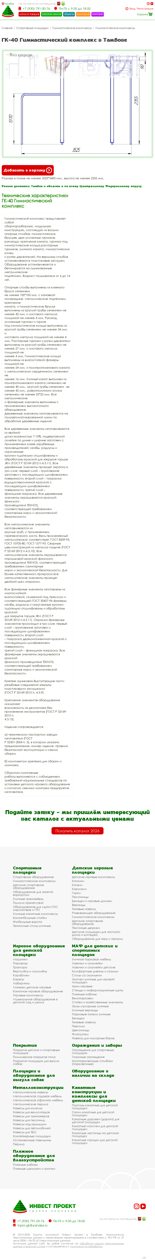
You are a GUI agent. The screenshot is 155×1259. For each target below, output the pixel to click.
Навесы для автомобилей (32, 1128)
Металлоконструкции (38, 1087)
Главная (7, 28)
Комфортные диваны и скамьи (95, 971)
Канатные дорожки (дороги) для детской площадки (95, 1120)
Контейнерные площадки (32, 1136)
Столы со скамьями (87, 975)
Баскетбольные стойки (30, 917)
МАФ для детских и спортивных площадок (95, 950)
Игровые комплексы (28, 995)
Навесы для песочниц (29, 1120)
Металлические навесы (30, 1092)
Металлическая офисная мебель (38, 1100)
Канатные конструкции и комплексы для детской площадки (94, 1094)
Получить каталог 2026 (77, 830)
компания (83, 14)
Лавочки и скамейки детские (93, 967)
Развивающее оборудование (93, 912)
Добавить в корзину (27, 170)
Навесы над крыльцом (29, 1124)
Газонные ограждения (88, 1056)
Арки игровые (82, 986)
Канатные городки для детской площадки (95, 1141)
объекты (69, 14)
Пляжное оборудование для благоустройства (34, 1155)
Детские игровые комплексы (93, 876)
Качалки (78, 880)
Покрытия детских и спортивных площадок (36, 1051)
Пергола (78, 1026)
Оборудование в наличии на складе (93, 1073)
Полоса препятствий (28, 902)
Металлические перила (30, 1104)
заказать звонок (51, 14)
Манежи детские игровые (32, 987)
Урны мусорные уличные (90, 1006)
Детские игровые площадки (92, 870)
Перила (18, 1144)
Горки (76, 892)
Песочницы (80, 896)
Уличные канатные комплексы (35, 913)
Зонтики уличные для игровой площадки (93, 981)
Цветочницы (80, 1030)
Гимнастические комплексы (72, 28)
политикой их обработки (86, 1246)
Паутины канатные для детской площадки (95, 1107)
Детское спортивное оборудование (28, 886)
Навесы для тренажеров (31, 1116)
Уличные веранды (85, 1010)
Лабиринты (21, 983)
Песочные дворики (86, 927)
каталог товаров (29, 14)
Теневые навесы (84, 908)
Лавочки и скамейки (87, 963)
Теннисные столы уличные (32, 925)
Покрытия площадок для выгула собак (36, 1062)
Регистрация (145, 8)
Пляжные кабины (84, 994)
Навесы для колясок (27, 1108)
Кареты (18, 979)
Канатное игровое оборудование (38, 991)
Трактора (20, 967)
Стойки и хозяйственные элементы (97, 1002)
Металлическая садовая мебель (37, 1096)
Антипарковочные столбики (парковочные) (92, 1062)
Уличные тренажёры (28, 898)
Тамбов (9, 3)
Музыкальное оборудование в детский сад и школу (35, 1001)
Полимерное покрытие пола (34, 1056)
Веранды (78, 904)
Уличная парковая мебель (91, 959)
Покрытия (25, 1045)
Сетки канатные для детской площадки (93, 1114)
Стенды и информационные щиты (97, 990)
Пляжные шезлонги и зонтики (34, 1168)
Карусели (79, 888)
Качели (77, 884)
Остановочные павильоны (32, 1140)
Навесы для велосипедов (31, 1112)
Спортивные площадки (32, 28)
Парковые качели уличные (91, 1014)
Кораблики (21, 975)
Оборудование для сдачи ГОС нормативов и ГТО (35, 908)
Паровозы (20, 963)
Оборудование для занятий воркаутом (33, 893)
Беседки (78, 1018)
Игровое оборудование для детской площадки (39, 950)
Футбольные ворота (27, 921)
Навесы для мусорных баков (93, 1038)
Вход (133, 8)
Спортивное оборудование (33, 876)
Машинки (20, 959)
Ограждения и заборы (97, 1045)
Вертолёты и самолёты (30, 971)
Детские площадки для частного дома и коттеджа (96, 933)
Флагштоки (80, 1034)
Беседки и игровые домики (92, 900)
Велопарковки (82, 998)
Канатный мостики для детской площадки (95, 1127)
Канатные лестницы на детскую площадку (95, 1134)
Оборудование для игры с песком (97, 938)
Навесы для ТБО (24, 1132)
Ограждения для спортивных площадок (93, 1051)
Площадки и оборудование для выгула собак (34, 1075)
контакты (97, 14)
